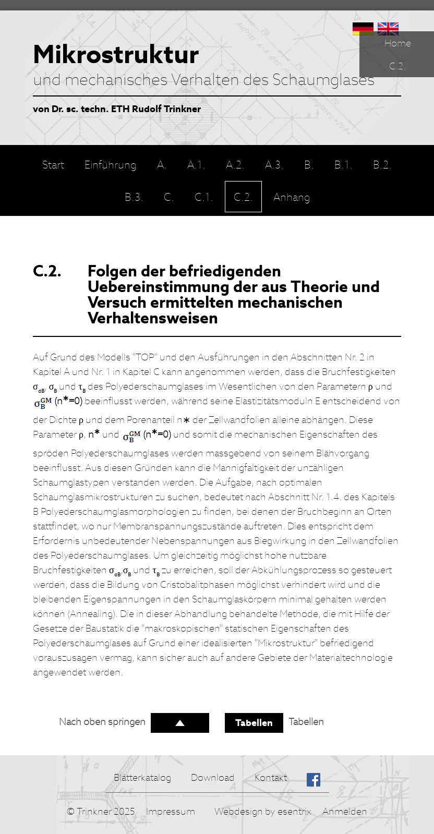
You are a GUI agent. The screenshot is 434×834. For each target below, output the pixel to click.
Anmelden (344, 811)
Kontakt (271, 777)
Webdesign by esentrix (262, 811)
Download (213, 777)
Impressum (170, 811)
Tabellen (254, 723)
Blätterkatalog (142, 777)
